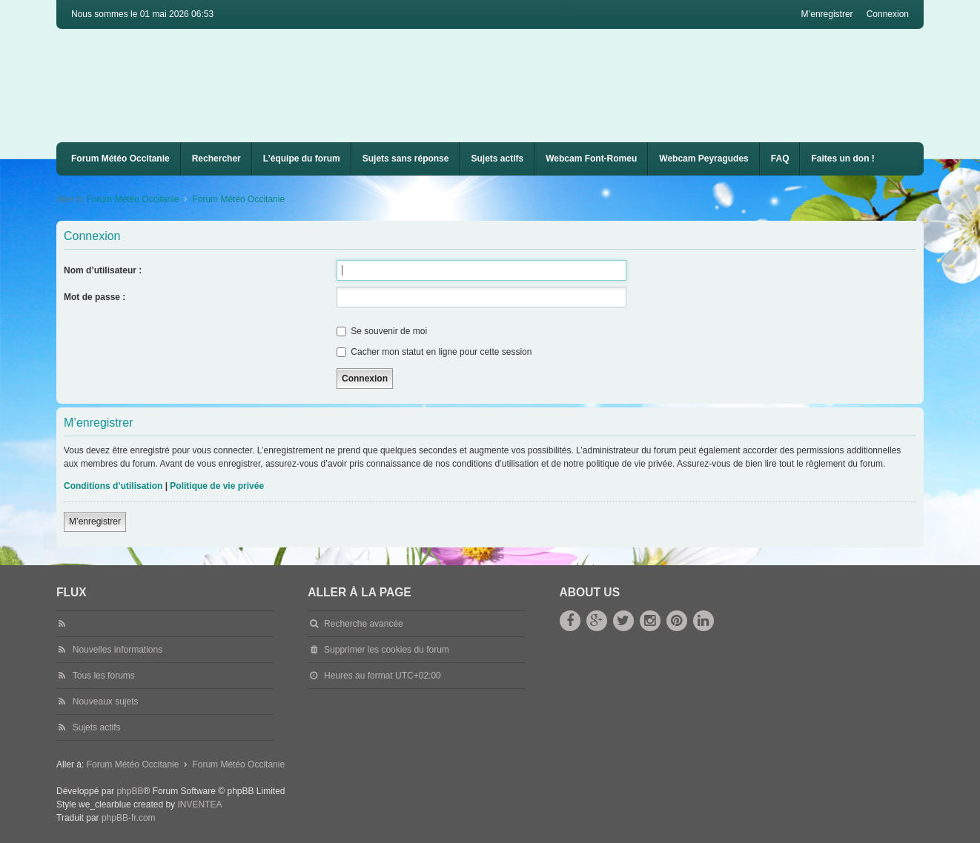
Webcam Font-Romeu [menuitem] (591, 158)
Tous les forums (104, 675)
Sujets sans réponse (405, 158)
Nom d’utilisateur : (103, 270)
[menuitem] (591, 159)
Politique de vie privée (217, 486)
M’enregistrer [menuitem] (827, 14)
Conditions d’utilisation (113, 486)
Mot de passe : (94, 297)
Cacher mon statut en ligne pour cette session (434, 352)
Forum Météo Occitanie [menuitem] (120, 158)
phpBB (129, 791)
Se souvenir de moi (382, 331)
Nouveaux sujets (106, 701)
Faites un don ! (842, 158)
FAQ (780, 158)
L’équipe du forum (301, 158)
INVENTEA (199, 804)
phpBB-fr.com (129, 818)
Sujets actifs (497, 158)
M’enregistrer (95, 521)
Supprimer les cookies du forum (386, 649)
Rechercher (216, 158)
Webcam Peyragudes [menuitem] (704, 158)
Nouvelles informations (117, 649)
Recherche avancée (363, 624)
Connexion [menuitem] (888, 14)
